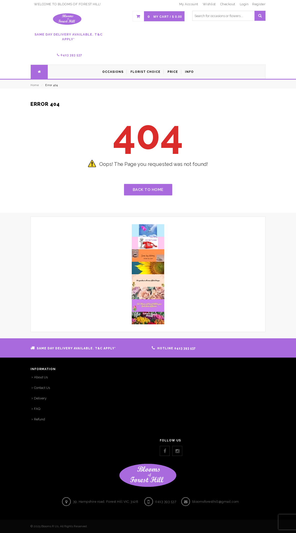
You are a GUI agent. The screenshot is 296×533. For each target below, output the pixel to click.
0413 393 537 (69, 55)
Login (244, 4)
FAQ (37, 409)
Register (259, 4)
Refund (39, 419)
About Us (41, 377)
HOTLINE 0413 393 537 (176, 348)
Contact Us (42, 388)
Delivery (40, 398)
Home (34, 85)
